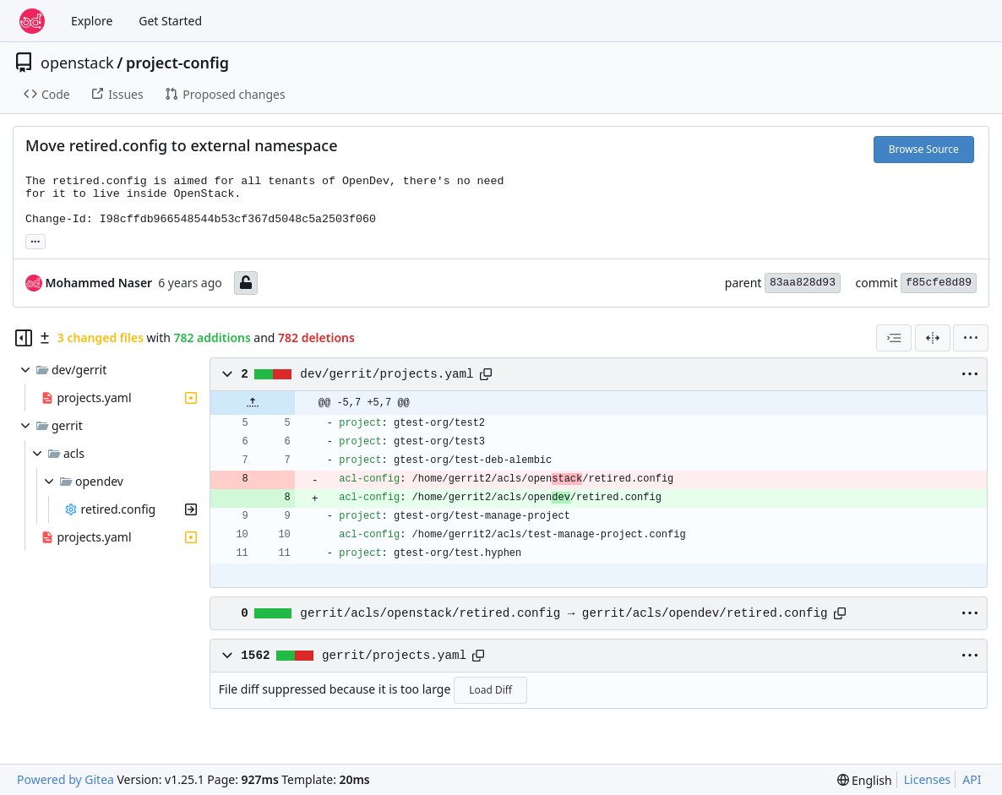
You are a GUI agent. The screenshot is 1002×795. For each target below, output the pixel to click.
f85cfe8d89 (939, 282)
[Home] (32, 21)
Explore (91, 21)
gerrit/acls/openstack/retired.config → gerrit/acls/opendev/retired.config (563, 613)
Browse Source (924, 149)
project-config (177, 62)
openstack (77, 62)
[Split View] (932, 337)
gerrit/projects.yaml (394, 655)
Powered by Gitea (65, 779)
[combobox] (894, 337)
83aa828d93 (803, 282)
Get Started (170, 21)
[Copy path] (486, 374)
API (971, 779)
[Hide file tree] (23, 337)
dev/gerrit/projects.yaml (386, 374)
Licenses (927, 779)
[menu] (970, 337)
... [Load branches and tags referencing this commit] (35, 240)
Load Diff (490, 690)
